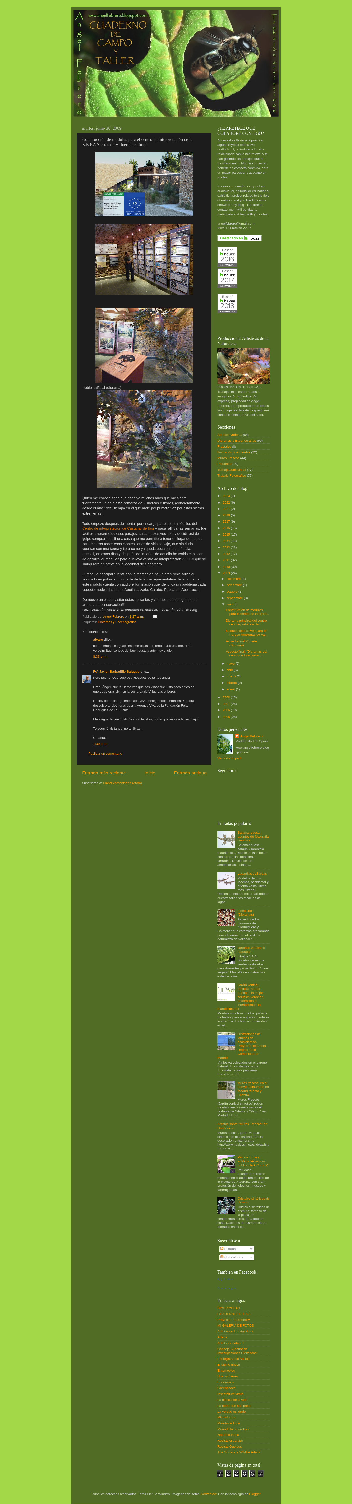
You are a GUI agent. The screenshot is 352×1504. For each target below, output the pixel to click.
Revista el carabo (230, 1440)
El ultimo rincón (228, 1364)
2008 (227, 697)
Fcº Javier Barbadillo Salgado (116, 671)
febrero (232, 683)
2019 (227, 515)
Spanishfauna (227, 1376)
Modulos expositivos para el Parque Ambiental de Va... (247, 632)
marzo (232, 676)
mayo (231, 663)
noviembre (235, 585)
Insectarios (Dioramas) (246, 912)
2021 (227, 509)
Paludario (224, 464)
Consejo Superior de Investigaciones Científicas (237, 1351)
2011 (227, 560)
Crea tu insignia (226, 1288)
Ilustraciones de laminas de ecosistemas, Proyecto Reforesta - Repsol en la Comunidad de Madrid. (242, 1046)
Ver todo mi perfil (229, 758)
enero (231, 689)
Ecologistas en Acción (233, 1359)
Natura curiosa (228, 1435)
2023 (227, 496)
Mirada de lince (228, 1423)
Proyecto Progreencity (233, 1319)
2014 (227, 541)
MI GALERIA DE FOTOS (235, 1325)
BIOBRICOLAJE (229, 1308)
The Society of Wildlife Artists (238, 1452)
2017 (227, 521)
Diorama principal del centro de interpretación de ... (246, 622)
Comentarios (231, 1257)
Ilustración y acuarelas (233, 452)
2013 (227, 547)
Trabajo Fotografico (231, 475)
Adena (222, 1337)
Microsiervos (226, 1417)
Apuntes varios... (229, 435)
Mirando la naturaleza (233, 1429)
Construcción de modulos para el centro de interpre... (247, 612)
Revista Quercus (229, 1446)
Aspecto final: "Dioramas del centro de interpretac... (246, 653)
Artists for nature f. (230, 1343)
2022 (227, 502)
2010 (227, 567)
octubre (232, 591)
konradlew (208, 1494)
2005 (227, 717)
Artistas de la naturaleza (235, 1331)
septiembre (235, 598)
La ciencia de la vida (232, 1400)
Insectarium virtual (230, 1394)
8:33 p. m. (100, 656)
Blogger (254, 1494)
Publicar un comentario (105, 753)
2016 (227, 528)
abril (230, 670)
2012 (227, 554)
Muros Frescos (228, 458)
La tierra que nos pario (233, 1405)
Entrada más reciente (104, 772)
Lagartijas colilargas (252, 873)
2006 (227, 710)
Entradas (229, 1249)
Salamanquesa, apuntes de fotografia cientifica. (253, 836)
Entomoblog (226, 1370)
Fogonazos (225, 1382)
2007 (227, 704)
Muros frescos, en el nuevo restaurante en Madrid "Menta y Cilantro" (253, 1089)
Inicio (150, 772)
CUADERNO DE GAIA (234, 1314)
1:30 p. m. (100, 744)
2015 (227, 534)
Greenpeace (226, 1388)
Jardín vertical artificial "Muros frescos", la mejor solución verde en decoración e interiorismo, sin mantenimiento (240, 996)
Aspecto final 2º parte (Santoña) (241, 643)
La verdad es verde (231, 1411)
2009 (227, 573)
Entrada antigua (190, 772)
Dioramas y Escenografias (117, 622)
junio (230, 604)
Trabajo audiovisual (231, 470)
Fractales (224, 446)
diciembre (234, 578)
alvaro (98, 639)
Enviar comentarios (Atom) (122, 783)
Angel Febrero (251, 736)
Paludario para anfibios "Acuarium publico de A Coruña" (253, 1161)
